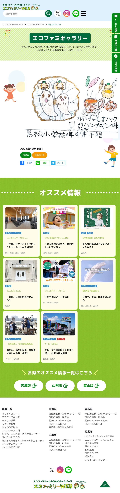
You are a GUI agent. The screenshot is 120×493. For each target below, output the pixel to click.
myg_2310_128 (54, 24)
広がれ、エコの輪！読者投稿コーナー (21, 433)
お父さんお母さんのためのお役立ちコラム (23, 440)
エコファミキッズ (11, 417)
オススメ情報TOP (57, 423)
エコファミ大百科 (11, 430)
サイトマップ (91, 446)
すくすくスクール (11, 413)
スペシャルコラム (11, 437)
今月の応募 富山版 (95, 417)
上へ (105, 484)
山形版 (57, 385)
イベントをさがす (11, 447)
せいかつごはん (10, 427)
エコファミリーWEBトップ (13, 24)
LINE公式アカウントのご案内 (99, 436)
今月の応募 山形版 (59, 443)
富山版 (89, 385)
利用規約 (89, 449)
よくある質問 (91, 443)
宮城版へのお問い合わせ (61, 427)
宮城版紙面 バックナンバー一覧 (64, 413)
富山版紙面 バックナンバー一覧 (101, 413)
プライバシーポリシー (96, 459)
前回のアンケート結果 (60, 420)
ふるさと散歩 (8, 423)
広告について (91, 453)
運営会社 (89, 456)
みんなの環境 (8, 420)
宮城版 (26, 385)
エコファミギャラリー (35, 24)
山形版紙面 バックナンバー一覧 (64, 439)
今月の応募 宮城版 (59, 417)
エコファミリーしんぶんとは (99, 439)
